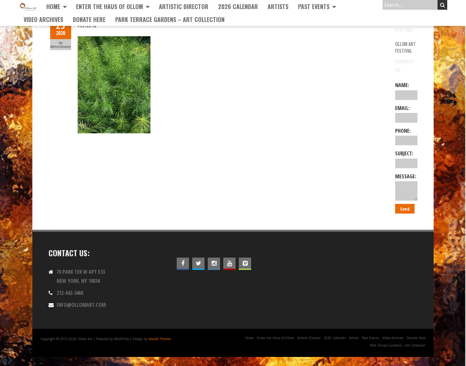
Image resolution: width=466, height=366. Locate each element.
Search (442, 4)
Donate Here (89, 19)
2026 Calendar (238, 6)
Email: (406, 114)
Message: (406, 187)
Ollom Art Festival (405, 47)
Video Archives (43, 19)
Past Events (313, 6)
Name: (406, 91)
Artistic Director (183, 6)
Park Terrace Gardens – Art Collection (170, 19)
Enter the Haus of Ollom (109, 6)
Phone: (406, 136)
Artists (278, 6)
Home (53, 6)
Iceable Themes (160, 339)
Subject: (406, 159)
